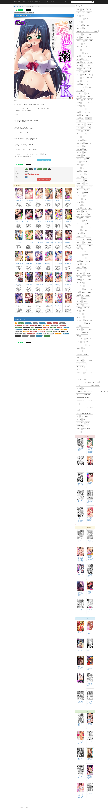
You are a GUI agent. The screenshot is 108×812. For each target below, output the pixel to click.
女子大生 (90, 102)
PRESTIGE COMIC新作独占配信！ (84, 413)
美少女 (89, 56)
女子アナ (88, 236)
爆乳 (78, 416)
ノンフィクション (81, 345)
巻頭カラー (79, 267)
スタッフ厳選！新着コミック (83, 251)
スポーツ (90, 121)
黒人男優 (86, 425)
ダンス (85, 304)
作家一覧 (52, 1)
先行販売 (90, 62)
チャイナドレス (80, 323)
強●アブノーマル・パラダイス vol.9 (80, 649)
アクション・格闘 (81, 189)
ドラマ (87, 105)
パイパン (87, 183)
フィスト (83, 245)
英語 (78, 292)
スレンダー (83, 15)
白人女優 (79, 419)
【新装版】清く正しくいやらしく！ (22, 200)
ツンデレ (83, 68)
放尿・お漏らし (80, 90)
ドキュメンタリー (88, 313)
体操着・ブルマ (80, 124)
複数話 (87, 295)
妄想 (90, 208)
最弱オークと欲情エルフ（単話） (32, 242)
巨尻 (86, 180)
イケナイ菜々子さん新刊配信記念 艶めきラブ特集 (88, 382)
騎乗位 (78, 62)
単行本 (78, 9)
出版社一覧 (37, 1)
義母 (84, 164)
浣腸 (82, 217)
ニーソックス (80, 180)
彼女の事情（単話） (80, 759)
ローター (85, 205)
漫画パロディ (80, 372)
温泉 (78, 115)
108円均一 (88, 124)
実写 (87, 341)
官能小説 (79, 164)
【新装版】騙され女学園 (20, 263)
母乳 (78, 161)
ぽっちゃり (79, 192)
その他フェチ (80, 183)
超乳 (85, 267)
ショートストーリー (81, 363)
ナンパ (83, 279)
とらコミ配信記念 (85, 416)
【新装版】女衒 (58, 200)
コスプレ (79, 186)
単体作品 (79, 388)
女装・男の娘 (80, 143)
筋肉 (89, 276)
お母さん (79, 99)
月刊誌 (78, 307)
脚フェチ (79, 301)
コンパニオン (80, 320)
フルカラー (21, 6)
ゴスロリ (79, 199)
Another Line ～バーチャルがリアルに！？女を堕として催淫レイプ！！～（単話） (80, 520)
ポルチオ (88, 323)
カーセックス (80, 18)
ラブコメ (89, 9)
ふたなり (79, 34)
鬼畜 (84, 127)
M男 (84, 227)
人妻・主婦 (86, 25)
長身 (78, 326)
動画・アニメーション (82, 357)
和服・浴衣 (79, 28)
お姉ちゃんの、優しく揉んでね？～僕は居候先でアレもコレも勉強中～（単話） (80, 796)
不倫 (84, 99)
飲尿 (82, 261)
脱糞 (78, 335)
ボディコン (79, 304)
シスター (79, 43)
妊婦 (78, 261)
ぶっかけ (89, 87)
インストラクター (81, 223)
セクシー (83, 121)
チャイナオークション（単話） (90, 575)
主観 (78, 410)
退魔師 (89, 279)
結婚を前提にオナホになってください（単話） (90, 610)
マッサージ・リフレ (85, 112)
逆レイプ (90, 164)
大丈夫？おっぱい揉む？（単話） (80, 724)
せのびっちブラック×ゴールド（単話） (90, 702)
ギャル (83, 102)
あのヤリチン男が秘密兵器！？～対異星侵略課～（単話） (80, 593)
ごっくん (85, 186)
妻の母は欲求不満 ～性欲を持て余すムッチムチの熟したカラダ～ (90, 557)
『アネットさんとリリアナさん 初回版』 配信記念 (88, 385)
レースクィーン (84, 326)
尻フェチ (89, 223)
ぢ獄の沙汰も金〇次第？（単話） (80, 449)
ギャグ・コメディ (86, 136)
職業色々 (79, 211)
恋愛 (78, 56)
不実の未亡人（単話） (20, 305)
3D (83, 341)
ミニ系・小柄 (85, 81)
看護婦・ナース (80, 236)
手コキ (83, 62)
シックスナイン (80, 174)
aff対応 (84, 177)
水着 (78, 84)
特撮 (84, 419)
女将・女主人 (84, 171)
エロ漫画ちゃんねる (19, 1)
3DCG (78, 332)
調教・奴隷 (87, 71)
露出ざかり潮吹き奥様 (80, 632)
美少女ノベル (80, 317)
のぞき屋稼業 (67, 200)
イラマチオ (79, 254)
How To (78, 376)
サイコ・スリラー (81, 258)
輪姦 (85, 149)
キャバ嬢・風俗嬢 (81, 109)
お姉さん (89, 12)
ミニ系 (88, 109)
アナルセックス (80, 93)
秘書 (85, 152)
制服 (84, 155)
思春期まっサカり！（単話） (60, 284)
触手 (87, 174)
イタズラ (79, 130)
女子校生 (83, 56)
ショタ (84, 199)
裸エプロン (85, 211)
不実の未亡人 (38, 263)
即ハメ (78, 264)
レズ (78, 37)
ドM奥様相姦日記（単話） (90, 724)
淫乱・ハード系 (84, 84)
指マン (90, 74)
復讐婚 (27, 221)
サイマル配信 (86, 130)
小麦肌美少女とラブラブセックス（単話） (80, 742)
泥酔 (78, 118)
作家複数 (79, 233)
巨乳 (78, 15)
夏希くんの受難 (58, 305)
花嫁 (84, 233)
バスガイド (79, 313)
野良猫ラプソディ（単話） (80, 466)
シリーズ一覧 (45, 1)
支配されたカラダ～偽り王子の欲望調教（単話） (90, 777)
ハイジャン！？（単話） (80, 776)
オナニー (90, 133)
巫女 (84, 34)
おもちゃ (84, 208)
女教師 (85, 140)
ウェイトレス (88, 286)
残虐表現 (89, 239)
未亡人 (89, 214)
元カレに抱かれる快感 (69, 305)
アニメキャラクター (81, 369)
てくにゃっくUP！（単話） (90, 649)
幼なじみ (79, 59)
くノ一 (78, 230)
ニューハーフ (84, 335)
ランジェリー (80, 71)
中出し (82, 37)
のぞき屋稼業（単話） (59, 242)
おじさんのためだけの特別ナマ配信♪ (52, 305)
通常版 (87, 422)
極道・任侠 (79, 248)
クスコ (84, 329)
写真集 (90, 360)
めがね (78, 168)
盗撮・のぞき (80, 195)
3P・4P (84, 74)
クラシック (84, 432)
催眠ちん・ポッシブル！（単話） (90, 592)
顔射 (86, 195)
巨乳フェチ (79, 146)
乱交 (85, 28)
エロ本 (78, 102)
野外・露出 (85, 59)
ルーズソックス (85, 307)
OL (83, 12)
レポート (79, 329)
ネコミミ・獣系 (86, 65)
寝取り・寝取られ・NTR (82, 46)
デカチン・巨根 (80, 158)
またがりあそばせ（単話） (90, 759)
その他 (90, 289)
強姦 (78, 112)
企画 (82, 295)
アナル (78, 50)
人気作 (78, 341)
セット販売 (84, 264)
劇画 (78, 171)
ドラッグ (79, 298)
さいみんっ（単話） (80, 541)
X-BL (88, 168)
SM (89, 127)
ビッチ (83, 96)
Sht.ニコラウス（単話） (89, 466)
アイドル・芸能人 (81, 87)
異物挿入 (88, 217)
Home (16, 6)
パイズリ (89, 37)
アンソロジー (85, 50)
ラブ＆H (78, 12)
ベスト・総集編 (87, 242)
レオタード (79, 152)
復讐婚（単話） (68, 242)
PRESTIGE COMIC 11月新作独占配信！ (86, 400)
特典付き (85, 298)
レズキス (85, 388)
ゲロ (78, 310)
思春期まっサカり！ (49, 263)
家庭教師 (86, 192)
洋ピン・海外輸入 (87, 428)
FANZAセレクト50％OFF (82, 354)
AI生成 (78, 432)
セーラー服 (79, 220)
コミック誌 (79, 25)
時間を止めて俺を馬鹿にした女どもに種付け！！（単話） (90, 668)
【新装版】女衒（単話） (70, 221)
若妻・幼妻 (79, 149)
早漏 (78, 295)
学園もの (86, 53)
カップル (79, 22)
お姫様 (87, 158)
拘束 (78, 217)
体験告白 (79, 127)
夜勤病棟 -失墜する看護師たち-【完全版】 (80, 668)
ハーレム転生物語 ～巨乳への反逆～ (62, 263)
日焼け (78, 81)
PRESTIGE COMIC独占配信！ (83, 397)
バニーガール (88, 282)
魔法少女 (79, 177)
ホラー (84, 202)
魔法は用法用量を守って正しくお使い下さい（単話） (80, 484)
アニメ (89, 292)
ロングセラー (89, 338)
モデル (83, 276)
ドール (86, 317)
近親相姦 (79, 155)
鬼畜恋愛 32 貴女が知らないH (80, 685)
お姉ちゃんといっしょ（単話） (90, 794)
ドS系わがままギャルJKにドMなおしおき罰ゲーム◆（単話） (90, 542)
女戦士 (84, 43)
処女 (91, 40)
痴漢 (82, 118)
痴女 (78, 68)
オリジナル (79, 53)
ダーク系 (79, 205)
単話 (87, 115)
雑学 (78, 404)
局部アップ (79, 242)
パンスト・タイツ (81, 270)
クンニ (78, 77)
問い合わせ (67, 1)
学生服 (89, 68)
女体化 (78, 208)
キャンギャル (80, 286)
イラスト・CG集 (80, 239)
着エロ (87, 93)
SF (83, 105)
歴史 (85, 289)
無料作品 (88, 261)
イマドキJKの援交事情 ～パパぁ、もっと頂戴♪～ (90, 632)
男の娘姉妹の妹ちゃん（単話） (80, 702)
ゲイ (78, 245)
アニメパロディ (80, 366)
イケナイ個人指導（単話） (80, 610)
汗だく (89, 227)
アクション (79, 351)
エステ (78, 276)
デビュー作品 (80, 273)
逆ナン (78, 74)
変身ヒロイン (84, 161)
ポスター (89, 345)
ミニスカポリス (80, 338)
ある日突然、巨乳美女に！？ (90, 483)
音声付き (79, 428)
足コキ (78, 136)
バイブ (78, 105)
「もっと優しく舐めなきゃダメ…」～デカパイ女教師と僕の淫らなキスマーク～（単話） (90, 451)
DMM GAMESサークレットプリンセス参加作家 (87, 31)
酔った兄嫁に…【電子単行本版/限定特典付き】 (90, 519)
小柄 (83, 77)
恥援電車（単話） (80, 575)
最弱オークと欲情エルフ (20, 221)
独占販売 (79, 65)
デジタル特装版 (80, 422)
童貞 (83, 168)
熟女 (89, 96)
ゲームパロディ (85, 332)
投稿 (86, 372)
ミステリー (87, 273)
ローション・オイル (81, 214)
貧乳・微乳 (89, 77)
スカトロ (90, 245)
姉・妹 (86, 18)
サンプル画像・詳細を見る (44, 160)
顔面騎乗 (86, 254)
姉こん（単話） (80, 501)
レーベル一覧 (59, 1)
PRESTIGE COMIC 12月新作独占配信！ (86, 407)
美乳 (83, 9)
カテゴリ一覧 (30, 1)
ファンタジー (80, 40)
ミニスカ (83, 292)
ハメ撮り (79, 202)
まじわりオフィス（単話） (90, 741)
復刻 (91, 372)
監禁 (85, 146)
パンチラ (79, 227)
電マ (88, 258)
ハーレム (90, 99)
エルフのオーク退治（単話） (90, 501)
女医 (88, 189)
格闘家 (78, 279)
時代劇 (85, 220)
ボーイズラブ (80, 282)
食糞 (85, 360)
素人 (78, 121)
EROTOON (79, 425)
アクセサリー (86, 348)
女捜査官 (85, 301)
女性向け (79, 348)
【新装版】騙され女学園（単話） (42, 284)
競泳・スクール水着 (81, 133)
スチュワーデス (88, 320)
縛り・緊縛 (84, 230)
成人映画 (83, 310)
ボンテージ (79, 289)
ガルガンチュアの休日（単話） (90, 684)
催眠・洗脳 (79, 140)
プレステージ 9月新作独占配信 (83, 394)
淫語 (91, 186)
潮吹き (78, 96)
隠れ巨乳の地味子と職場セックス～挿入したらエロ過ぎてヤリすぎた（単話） (80, 560)
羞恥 (86, 40)
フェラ (84, 22)
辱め (82, 115)
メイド (89, 34)
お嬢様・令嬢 (88, 143)
